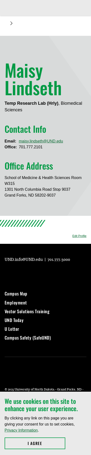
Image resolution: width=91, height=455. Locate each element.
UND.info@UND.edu (24, 260)
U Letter (12, 329)
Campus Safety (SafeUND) (28, 337)
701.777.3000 (59, 260)
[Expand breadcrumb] (11, 23)
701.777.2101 (30, 147)
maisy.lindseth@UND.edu (41, 141)
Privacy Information (21, 430)
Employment (16, 302)
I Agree (46, 443)
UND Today (14, 320)
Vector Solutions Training (27, 311)
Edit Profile (79, 236)
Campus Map (16, 293)
